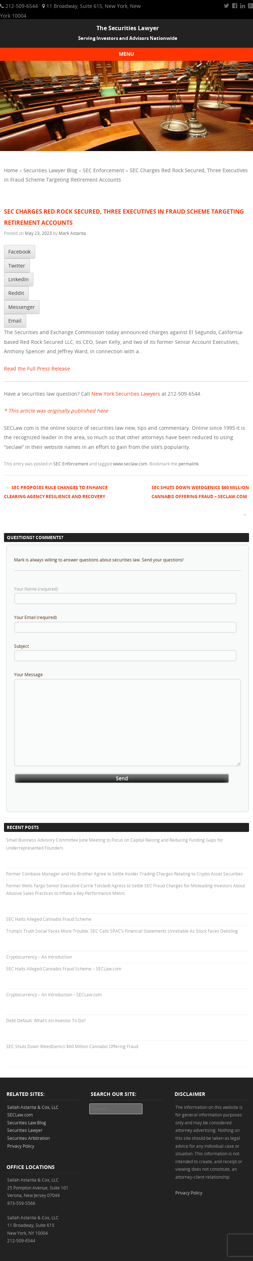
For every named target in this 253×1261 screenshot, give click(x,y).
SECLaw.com (20, 1114)
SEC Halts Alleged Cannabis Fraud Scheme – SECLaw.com (63, 968)
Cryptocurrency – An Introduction (39, 957)
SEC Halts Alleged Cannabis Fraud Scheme (48, 919)
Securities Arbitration (28, 1138)
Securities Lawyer (24, 1130)
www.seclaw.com (130, 463)
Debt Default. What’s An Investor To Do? (46, 1020)
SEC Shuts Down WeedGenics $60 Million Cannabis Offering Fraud (72, 1046)
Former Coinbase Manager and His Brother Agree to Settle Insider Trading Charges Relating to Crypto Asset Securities (124, 874)
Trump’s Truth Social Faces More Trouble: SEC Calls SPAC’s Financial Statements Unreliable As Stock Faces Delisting (122, 931)
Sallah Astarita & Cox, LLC (33, 1107)
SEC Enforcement (103, 170)
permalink (189, 463)
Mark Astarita (72, 233)
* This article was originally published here (56, 410)
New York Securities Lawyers (125, 393)
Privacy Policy (20, 1146)
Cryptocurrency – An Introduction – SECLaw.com (54, 994)
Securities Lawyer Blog (50, 170)
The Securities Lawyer (127, 28)
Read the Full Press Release (37, 368)
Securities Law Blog (26, 1122)
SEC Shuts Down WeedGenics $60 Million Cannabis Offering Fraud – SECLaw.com (200, 492)
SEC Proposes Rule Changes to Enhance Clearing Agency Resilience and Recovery (56, 492)
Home (11, 170)
